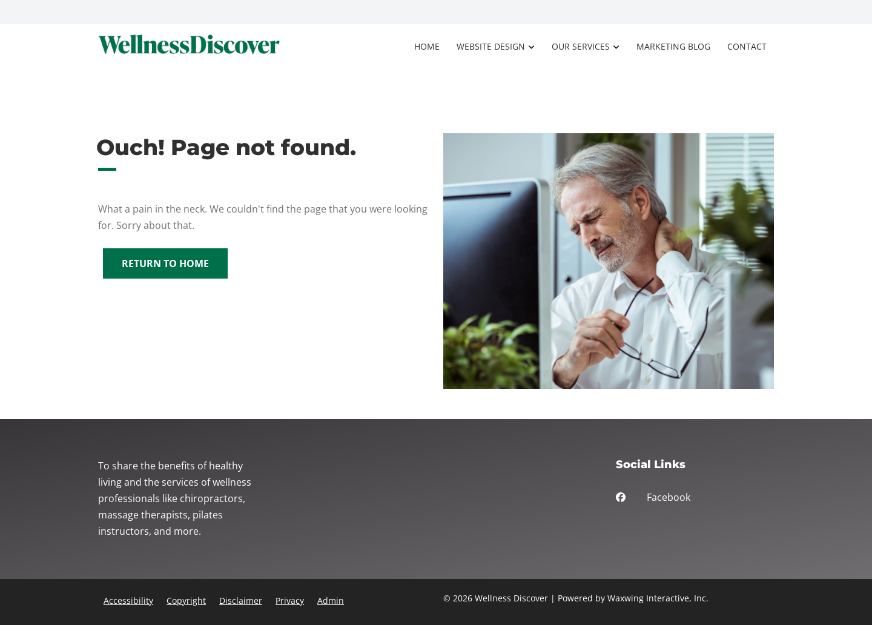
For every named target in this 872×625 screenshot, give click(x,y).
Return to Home (165, 263)
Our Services (581, 46)
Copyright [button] (186, 600)
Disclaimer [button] (240, 600)
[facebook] (695, 500)
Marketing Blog (673, 46)
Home (427, 46)
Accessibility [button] (128, 600)
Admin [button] (330, 600)
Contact (747, 46)
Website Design (491, 46)
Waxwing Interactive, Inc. (657, 598)
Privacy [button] (290, 600)
